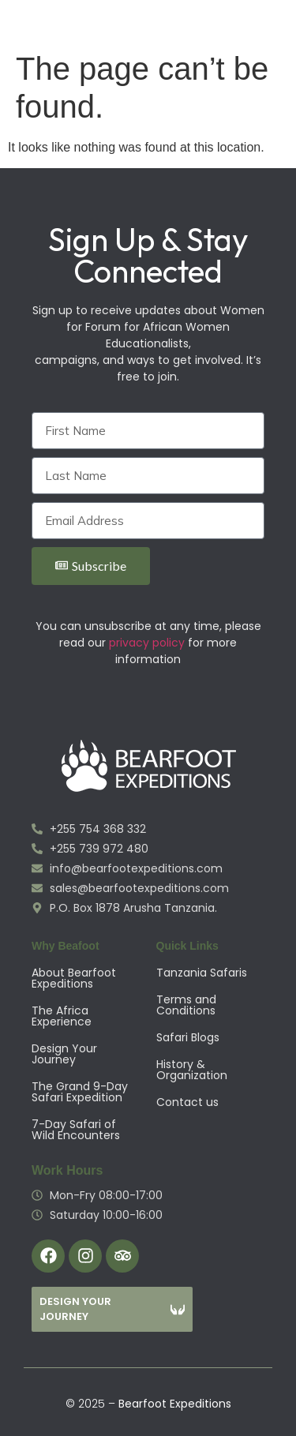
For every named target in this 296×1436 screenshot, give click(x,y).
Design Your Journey (64, 1053)
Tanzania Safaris (201, 972)
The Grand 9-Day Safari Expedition (80, 1091)
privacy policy (147, 643)
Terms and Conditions (186, 1005)
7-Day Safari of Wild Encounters (76, 1129)
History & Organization (191, 1069)
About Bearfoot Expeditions (74, 978)
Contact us (187, 1102)
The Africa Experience (62, 1016)
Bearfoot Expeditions (174, 1404)
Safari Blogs (187, 1037)
